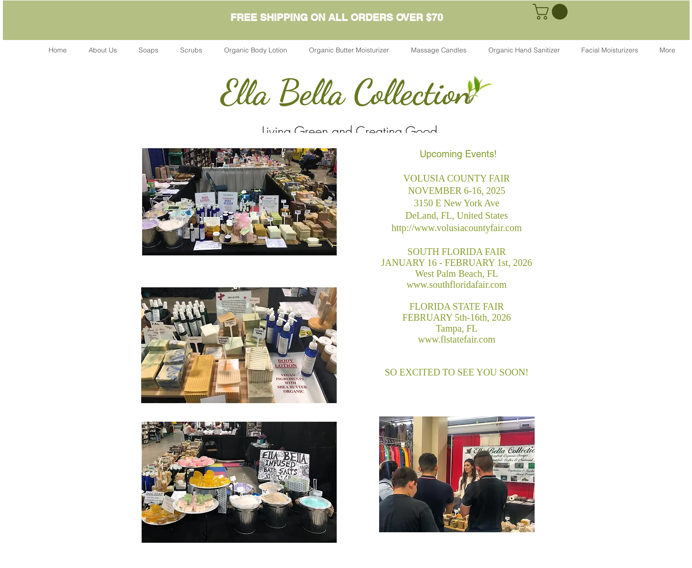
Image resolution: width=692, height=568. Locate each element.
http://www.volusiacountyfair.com (457, 228)
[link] (552, 12)
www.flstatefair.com (457, 339)
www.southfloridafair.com (457, 284)
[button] (148, 50)
